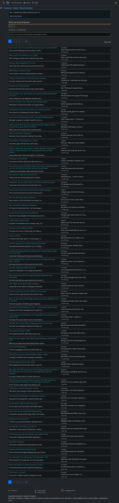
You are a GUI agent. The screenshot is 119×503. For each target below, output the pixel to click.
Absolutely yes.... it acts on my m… (72, 177)
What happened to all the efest (22, 362)
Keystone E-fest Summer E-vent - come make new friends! (33, 307)
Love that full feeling (17, 347)
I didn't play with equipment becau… (73, 65)
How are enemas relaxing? (20, 133)
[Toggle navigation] (3, 3)
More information (16, 16)
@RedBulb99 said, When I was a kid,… (74, 413)
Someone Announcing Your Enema (23, 213)
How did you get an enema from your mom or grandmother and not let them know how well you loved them (34, 167)
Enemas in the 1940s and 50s (21, 228)
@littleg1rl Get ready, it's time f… (72, 127)
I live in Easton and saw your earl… (73, 309)
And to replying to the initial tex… (72, 104)
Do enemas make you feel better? (23, 175)
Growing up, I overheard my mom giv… (74, 80)
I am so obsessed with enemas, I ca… (73, 270)
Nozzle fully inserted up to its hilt (22, 426)
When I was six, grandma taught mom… (74, 293)
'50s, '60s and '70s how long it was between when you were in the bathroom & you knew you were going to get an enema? (34, 372)
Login (35, 3)
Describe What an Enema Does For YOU (26, 465)
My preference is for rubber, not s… (73, 238)
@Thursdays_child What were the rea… (74, 372)
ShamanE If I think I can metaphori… (73, 406)
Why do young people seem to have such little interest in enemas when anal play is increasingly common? (32, 381)
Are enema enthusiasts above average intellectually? (31, 117)
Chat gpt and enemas (18, 159)
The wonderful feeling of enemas (22, 205)
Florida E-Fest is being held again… (73, 364)
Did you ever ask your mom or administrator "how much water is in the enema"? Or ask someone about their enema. (32, 150)
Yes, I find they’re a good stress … (72, 88)
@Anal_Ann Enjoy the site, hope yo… (73, 73)
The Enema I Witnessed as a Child (23, 141)
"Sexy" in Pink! (14, 236)
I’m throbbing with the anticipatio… (73, 451)
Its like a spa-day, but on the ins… (72, 135)
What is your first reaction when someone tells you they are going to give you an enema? (32, 126)
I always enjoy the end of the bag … (73, 192)
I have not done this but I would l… (73, 286)
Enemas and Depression (19, 86)
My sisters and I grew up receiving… (73, 207)
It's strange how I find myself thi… (72, 184)
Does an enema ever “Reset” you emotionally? (28, 102)
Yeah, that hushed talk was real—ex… (73, 230)
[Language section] (116, 3)
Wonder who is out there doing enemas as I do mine (30, 323)
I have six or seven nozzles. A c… (72, 474)
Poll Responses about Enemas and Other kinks (28, 434)
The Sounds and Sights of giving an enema (27, 396)
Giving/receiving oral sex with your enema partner (30, 110)
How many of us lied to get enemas (23, 284)
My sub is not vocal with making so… (73, 398)
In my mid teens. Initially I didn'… (72, 245)
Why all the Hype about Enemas (22, 198)
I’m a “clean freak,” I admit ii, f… (71, 317)
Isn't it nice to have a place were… (72, 200)
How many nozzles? (17, 472)
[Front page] (1, 8)
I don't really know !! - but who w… (72, 119)
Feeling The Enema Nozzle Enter (22, 449)
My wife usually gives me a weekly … (73, 112)
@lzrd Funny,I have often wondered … (74, 325)
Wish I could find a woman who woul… (74, 57)
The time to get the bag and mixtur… (73, 253)
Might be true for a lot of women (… (73, 261)
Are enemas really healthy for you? (23, 404)
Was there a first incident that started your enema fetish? (33, 48)
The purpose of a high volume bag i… (73, 349)
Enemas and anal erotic (19, 419)
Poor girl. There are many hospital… (73, 143)
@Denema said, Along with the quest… (74, 459)
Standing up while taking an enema (24, 388)
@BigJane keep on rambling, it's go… (73, 421)
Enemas (15, 8)
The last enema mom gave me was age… (75, 96)
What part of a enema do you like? (23, 55)
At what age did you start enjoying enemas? (27, 243)
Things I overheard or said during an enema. (27, 78)
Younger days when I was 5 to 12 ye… (74, 215)
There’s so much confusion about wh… (74, 382)
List (11, 26)
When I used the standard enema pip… (74, 428)
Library (26, 3)
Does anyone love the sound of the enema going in (30, 190)
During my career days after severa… (73, 333)
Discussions (17, 3)
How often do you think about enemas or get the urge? (32, 182)
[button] (26, 41)
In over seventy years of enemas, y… (73, 467)
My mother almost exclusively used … (73, 356)
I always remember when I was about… (74, 301)
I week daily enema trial (19, 220)
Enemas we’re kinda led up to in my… (73, 150)
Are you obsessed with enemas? (22, 268)
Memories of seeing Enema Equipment (25, 411)
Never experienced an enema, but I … (74, 50)
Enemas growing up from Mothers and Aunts (27, 291)
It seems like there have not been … (73, 436)
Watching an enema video (20, 71)
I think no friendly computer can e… (73, 161)
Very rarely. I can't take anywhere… (73, 390)
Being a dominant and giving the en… (74, 340)
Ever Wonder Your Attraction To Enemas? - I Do (28, 457)
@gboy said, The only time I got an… (73, 222)
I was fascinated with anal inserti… (72, 168)
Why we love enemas (26, 8)
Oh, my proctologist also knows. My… (73, 277)
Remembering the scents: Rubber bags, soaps (28, 354)
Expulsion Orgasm (16, 442)
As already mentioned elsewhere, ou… (74, 444)
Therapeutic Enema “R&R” (19, 331)
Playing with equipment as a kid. (22, 63)
